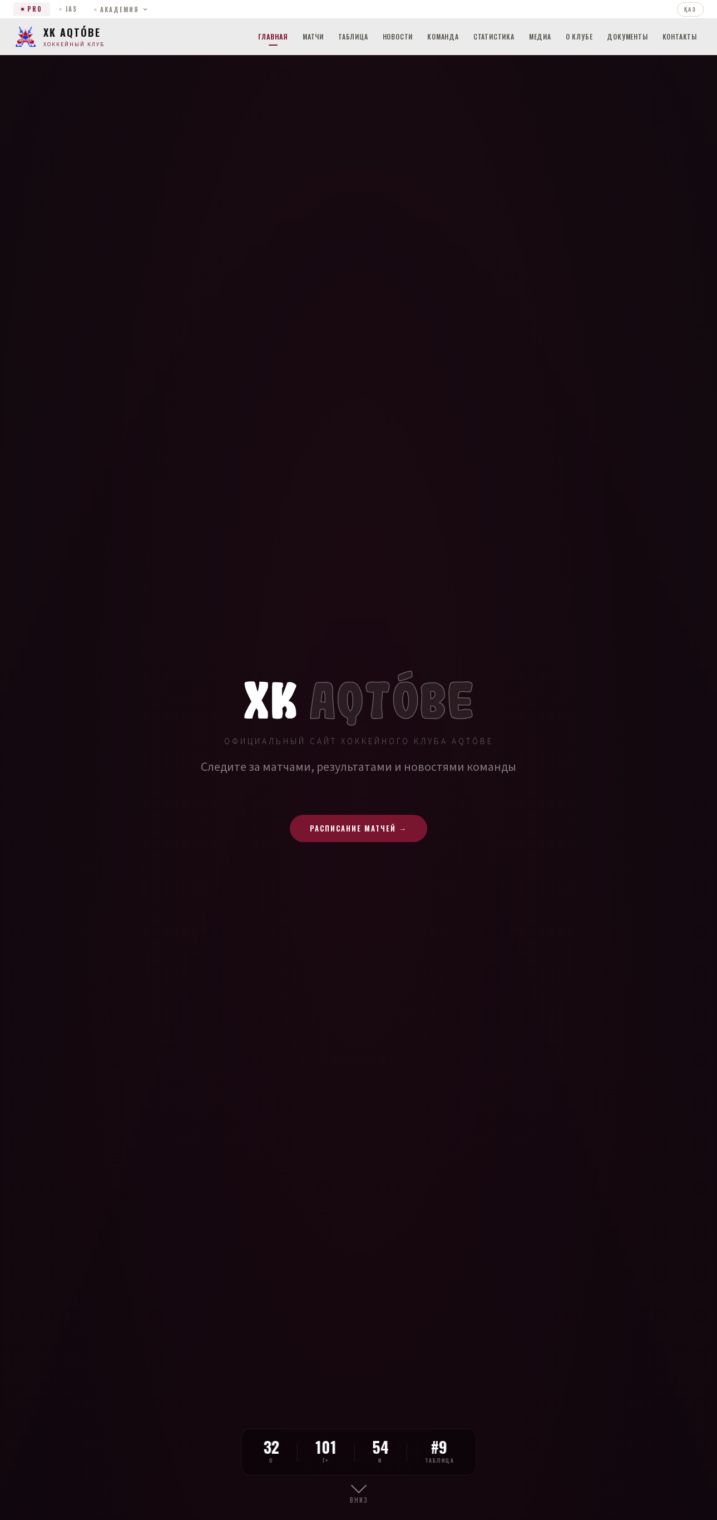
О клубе (579, 36)
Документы (627, 36)
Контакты (679, 36)
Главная (273, 36)
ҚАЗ (690, 9)
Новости (398, 36)
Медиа (540, 36)
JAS (68, 8)
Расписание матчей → (358, 828)
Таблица (353, 36)
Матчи (313, 36)
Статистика (494, 36)
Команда (443, 36)
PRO (31, 8)
